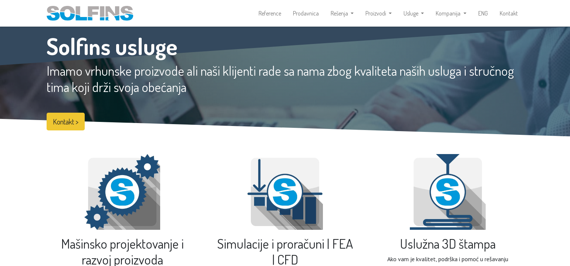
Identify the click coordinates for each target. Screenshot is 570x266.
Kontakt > (65, 121)
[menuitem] (270, 13)
